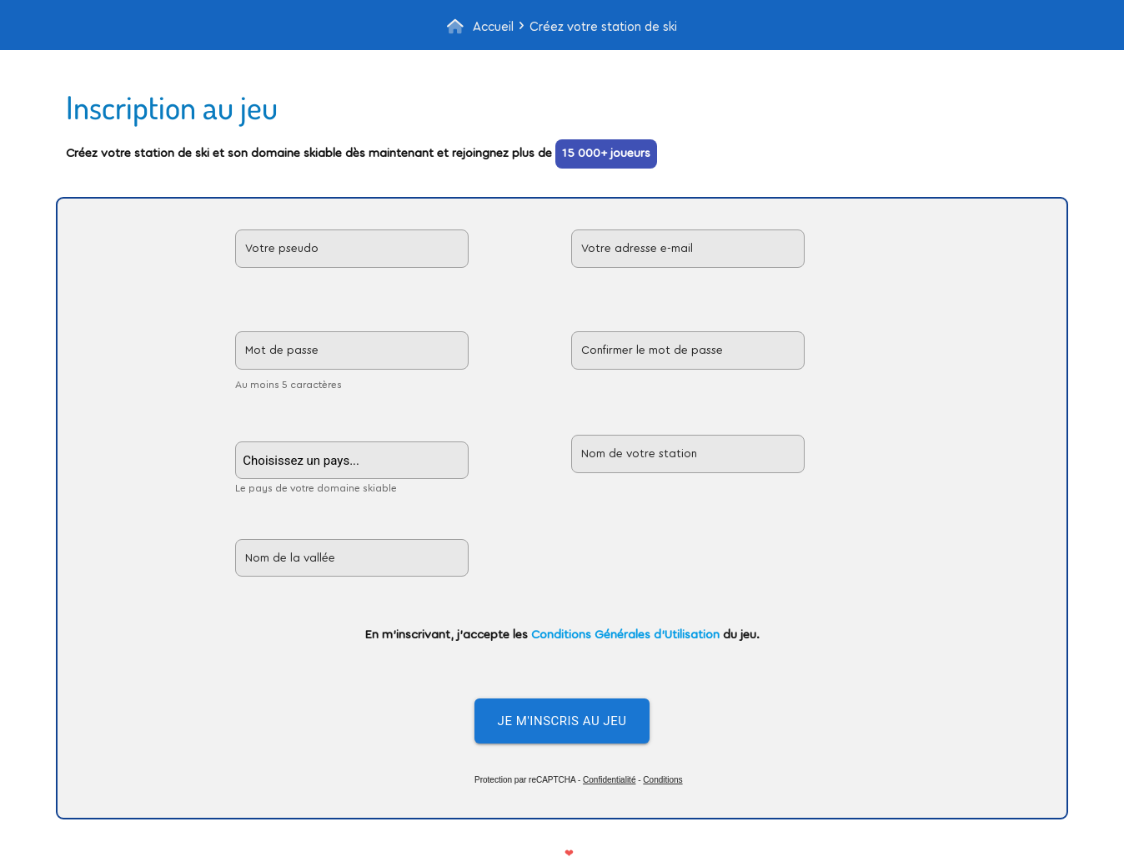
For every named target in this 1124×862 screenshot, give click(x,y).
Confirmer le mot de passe (652, 350)
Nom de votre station (639, 454)
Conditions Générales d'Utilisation (625, 634)
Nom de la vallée (290, 558)
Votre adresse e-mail (637, 249)
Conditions (662, 779)
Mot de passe (282, 350)
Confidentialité (609, 779)
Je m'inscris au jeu (562, 720)
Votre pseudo (282, 249)
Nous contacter (620, 853)
